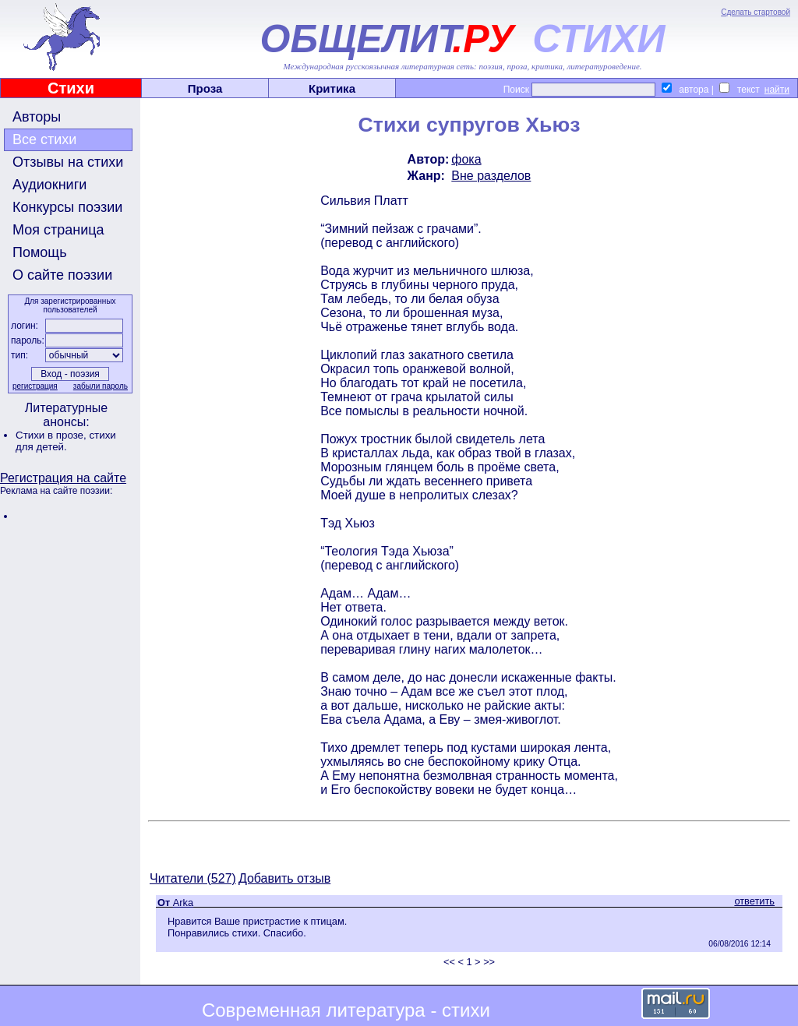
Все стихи (44, 139)
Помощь (39, 252)
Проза (205, 88)
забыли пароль (100, 386)
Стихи (71, 88)
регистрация (35, 386)
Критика (332, 88)
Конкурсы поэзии (67, 207)
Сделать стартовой (755, 12)
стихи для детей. (66, 441)
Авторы (36, 117)
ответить (754, 901)
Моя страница (58, 230)
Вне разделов (491, 175)
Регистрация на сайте (63, 478)
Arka (183, 902)
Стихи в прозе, (52, 435)
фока (466, 159)
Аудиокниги (49, 184)
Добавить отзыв (284, 878)
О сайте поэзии (62, 275)
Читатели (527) (193, 878)
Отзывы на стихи (67, 162)
